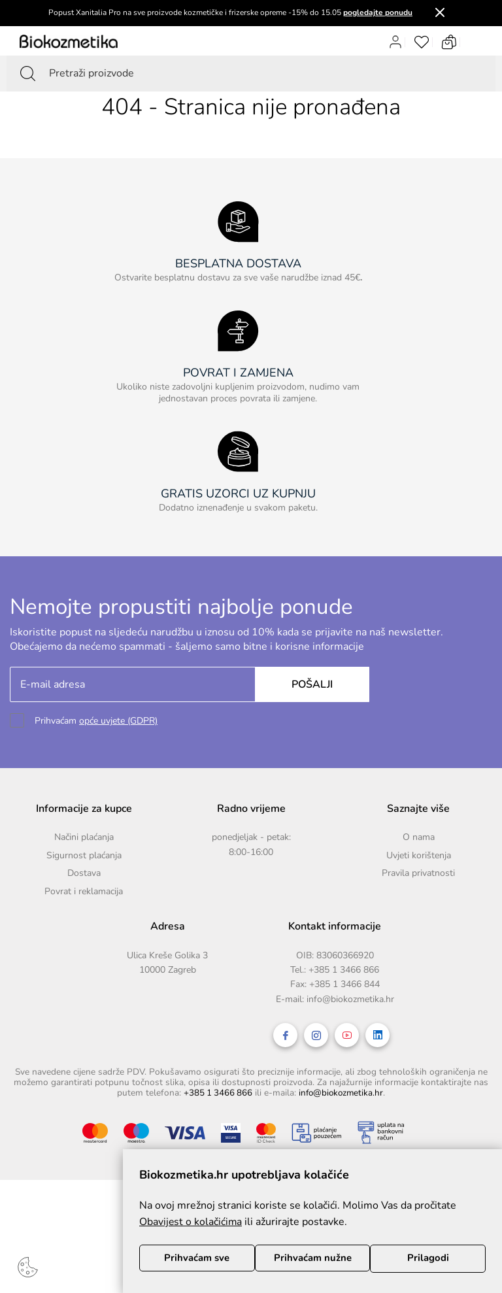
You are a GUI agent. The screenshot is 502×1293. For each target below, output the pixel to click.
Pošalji (309, 684)
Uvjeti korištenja (418, 855)
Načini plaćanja (84, 837)
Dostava (84, 873)
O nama (419, 837)
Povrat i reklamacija (83, 891)
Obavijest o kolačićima (191, 1221)
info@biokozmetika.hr (350, 999)
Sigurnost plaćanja (84, 855)
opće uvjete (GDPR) (118, 720)
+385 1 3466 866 (344, 970)
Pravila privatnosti (418, 873)
